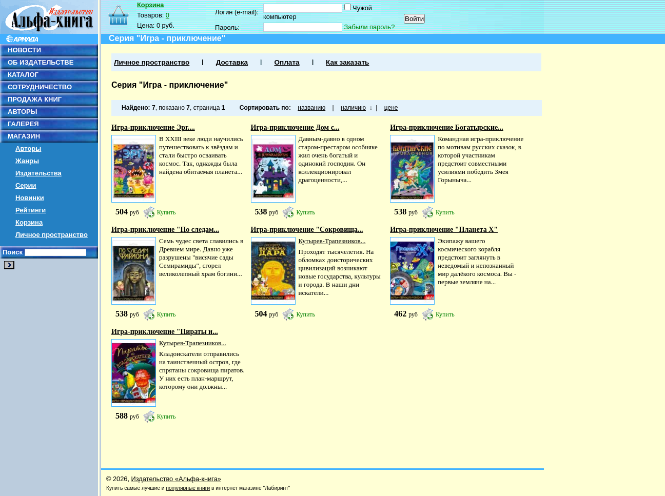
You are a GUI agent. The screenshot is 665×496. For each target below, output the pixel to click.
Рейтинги (30, 210)
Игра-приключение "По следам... (165, 229)
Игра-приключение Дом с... (295, 127)
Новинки (29, 198)
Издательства (38, 173)
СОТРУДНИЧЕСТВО (40, 87)
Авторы (28, 148)
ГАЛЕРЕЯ (23, 124)
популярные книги (188, 488)
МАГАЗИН (24, 136)
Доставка (232, 62)
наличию (353, 107)
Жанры (27, 161)
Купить (166, 212)
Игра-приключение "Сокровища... (307, 229)
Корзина (29, 222)
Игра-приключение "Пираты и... (164, 331)
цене (391, 107)
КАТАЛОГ (23, 74)
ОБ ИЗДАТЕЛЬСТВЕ (40, 62)
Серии (25, 185)
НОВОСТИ (24, 50)
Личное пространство (51, 235)
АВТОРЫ (22, 111)
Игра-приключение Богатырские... (446, 127)
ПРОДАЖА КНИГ (35, 99)
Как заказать (347, 62)
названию (311, 107)
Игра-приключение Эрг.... (153, 127)
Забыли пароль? (369, 27)
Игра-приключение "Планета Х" (444, 229)
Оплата (286, 62)
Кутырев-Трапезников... (332, 241)
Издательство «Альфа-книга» (176, 479)
